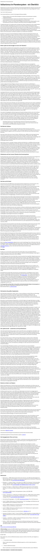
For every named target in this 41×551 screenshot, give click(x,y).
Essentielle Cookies (8, 540)
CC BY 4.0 (24, 434)
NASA (3, 247)
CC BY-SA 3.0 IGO (13, 286)
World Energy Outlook (24, 499)
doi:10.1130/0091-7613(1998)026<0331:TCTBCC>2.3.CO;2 (24, 484)
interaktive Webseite (4, 245)
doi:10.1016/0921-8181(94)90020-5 (17, 497)
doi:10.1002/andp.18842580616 (18, 480)
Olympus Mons (24, 275)
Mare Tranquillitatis (9, 242)
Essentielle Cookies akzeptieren (16, 549)
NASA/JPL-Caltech (9, 430)
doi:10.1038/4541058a (7, 492)
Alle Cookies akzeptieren (5, 549)
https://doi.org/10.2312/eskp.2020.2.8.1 (8, 526)
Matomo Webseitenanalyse (9, 545)
